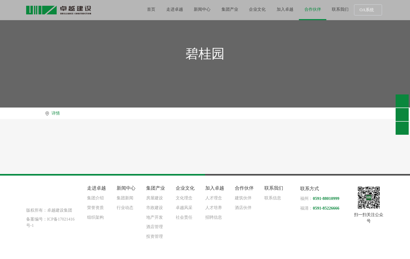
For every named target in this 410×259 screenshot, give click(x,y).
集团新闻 (125, 198)
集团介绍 (95, 198)
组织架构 (95, 217)
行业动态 (125, 207)
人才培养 (213, 207)
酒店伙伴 (243, 207)
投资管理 (154, 236)
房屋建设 (154, 198)
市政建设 (154, 207)
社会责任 (184, 217)
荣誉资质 (95, 207)
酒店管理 (154, 226)
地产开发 (154, 217)
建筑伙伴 (243, 198)
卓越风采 (184, 207)
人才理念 (213, 198)
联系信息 (272, 198)
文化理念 (184, 198)
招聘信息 (213, 217)
